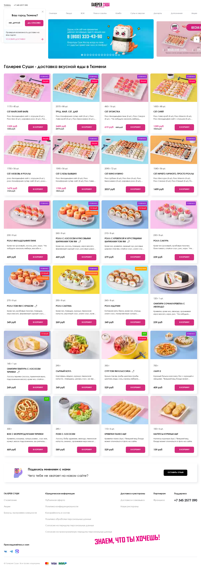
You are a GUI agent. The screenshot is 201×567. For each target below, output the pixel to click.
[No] (14, 23)
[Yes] (34, 23)
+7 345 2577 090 (21, 5)
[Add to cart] (38, 127)
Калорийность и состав (57, 513)
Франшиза (159, 500)
